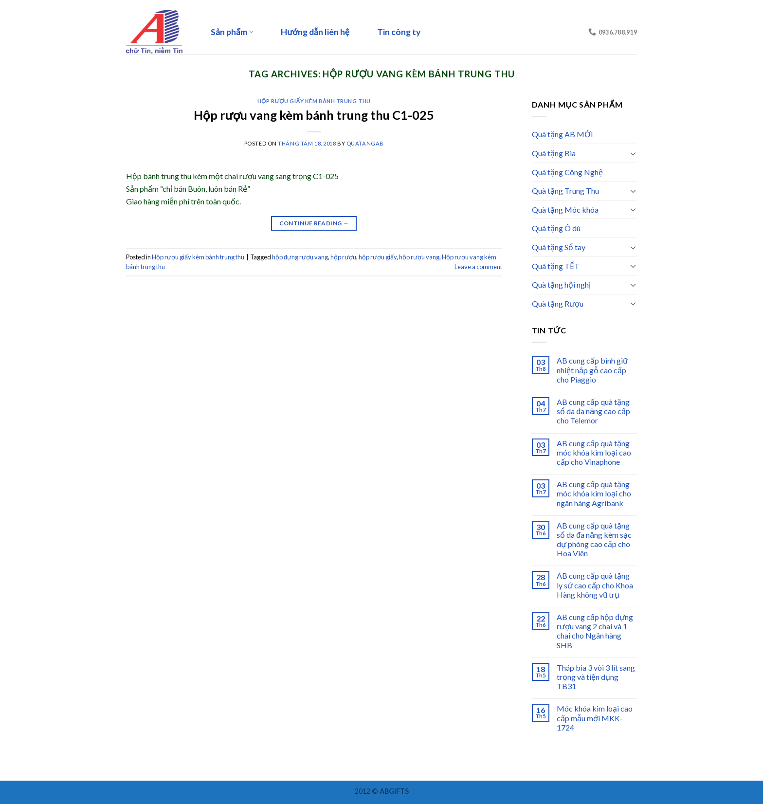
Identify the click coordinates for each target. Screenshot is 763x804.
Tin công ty (398, 32)
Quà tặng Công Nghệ (567, 172)
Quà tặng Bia (554, 153)
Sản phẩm (232, 32)
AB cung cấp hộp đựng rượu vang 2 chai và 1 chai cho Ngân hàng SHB (595, 631)
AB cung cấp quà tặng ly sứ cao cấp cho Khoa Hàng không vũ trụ (595, 585)
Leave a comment (478, 267)
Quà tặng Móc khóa (565, 209)
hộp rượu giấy (378, 257)
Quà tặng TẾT (556, 266)
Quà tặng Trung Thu (565, 190)
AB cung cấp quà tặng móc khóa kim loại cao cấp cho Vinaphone (594, 452)
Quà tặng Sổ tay (558, 247)
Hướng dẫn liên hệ (315, 32)
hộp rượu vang (419, 257)
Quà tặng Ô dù (556, 228)
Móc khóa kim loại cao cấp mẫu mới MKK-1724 (595, 717)
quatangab (365, 143)
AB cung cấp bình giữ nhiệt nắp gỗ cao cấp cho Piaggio (592, 370)
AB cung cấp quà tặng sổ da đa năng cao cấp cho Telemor (593, 411)
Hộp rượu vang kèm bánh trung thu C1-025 (314, 115)
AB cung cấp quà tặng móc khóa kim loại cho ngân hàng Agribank (594, 493)
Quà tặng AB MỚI (562, 134)
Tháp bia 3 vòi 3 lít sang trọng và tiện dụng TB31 (596, 677)
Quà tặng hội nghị (561, 284)
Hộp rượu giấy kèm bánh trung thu (314, 101)
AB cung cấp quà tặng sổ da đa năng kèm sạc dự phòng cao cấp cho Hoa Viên (594, 539)
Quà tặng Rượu (557, 303)
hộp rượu (343, 257)
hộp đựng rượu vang (300, 257)
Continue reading (314, 223)
